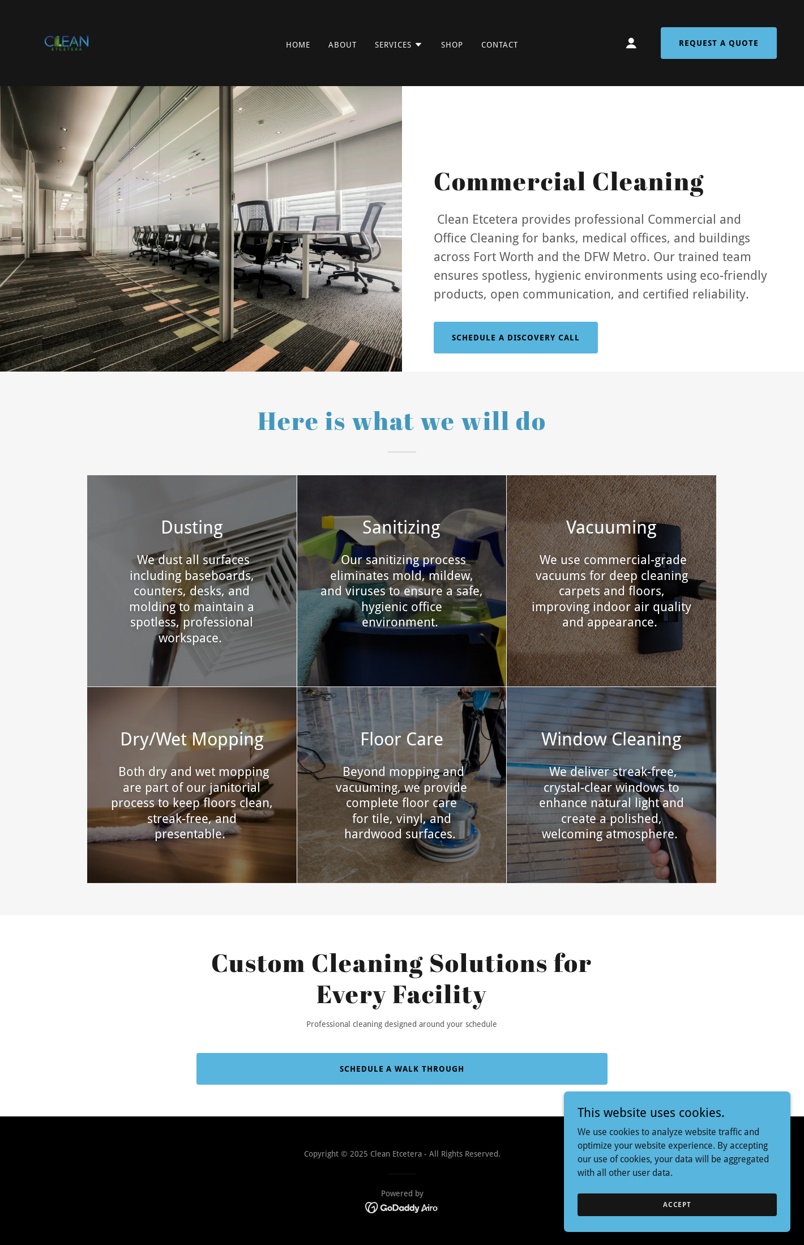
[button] (399, 45)
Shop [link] (452, 44)
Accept (677, 1204)
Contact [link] (499, 44)
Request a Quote (719, 43)
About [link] (342, 44)
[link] (66, 42)
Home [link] (298, 44)
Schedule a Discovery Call (516, 337)
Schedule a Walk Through (402, 1068)
